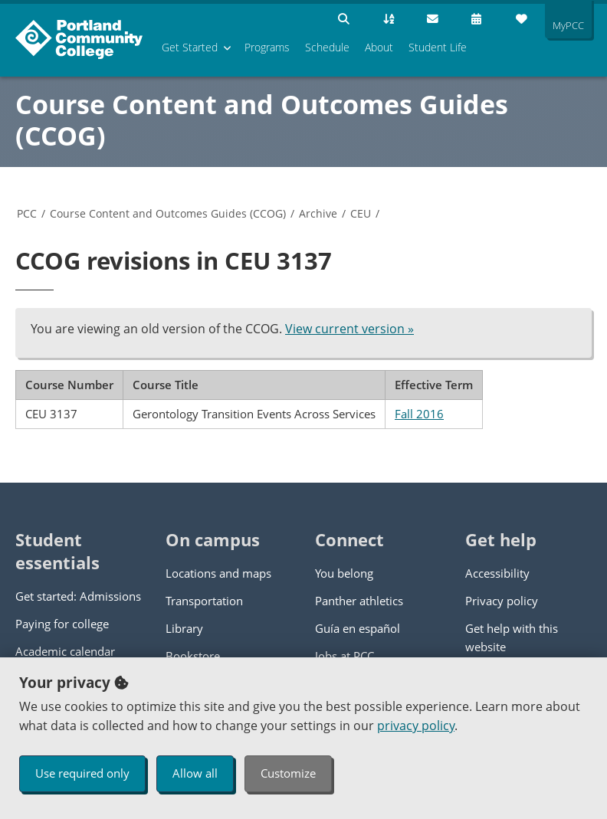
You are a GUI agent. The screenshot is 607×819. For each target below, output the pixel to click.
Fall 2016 (419, 413)
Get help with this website (511, 637)
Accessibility (497, 573)
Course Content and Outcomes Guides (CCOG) (261, 120)
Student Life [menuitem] (437, 47)
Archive (318, 213)
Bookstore (193, 655)
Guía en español (357, 628)
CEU (360, 213)
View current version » (349, 328)
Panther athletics (359, 600)
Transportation (204, 600)
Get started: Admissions (78, 596)
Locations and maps (218, 573)
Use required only (82, 773)
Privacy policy (501, 600)
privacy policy (415, 725)
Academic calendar (65, 651)
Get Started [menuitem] (190, 47)
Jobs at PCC (344, 655)
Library (184, 628)
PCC (27, 213)
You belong (344, 573)
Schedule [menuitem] (327, 47)
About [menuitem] (379, 47)
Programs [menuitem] (267, 47)
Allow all (195, 773)
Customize (288, 773)
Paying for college (62, 623)
